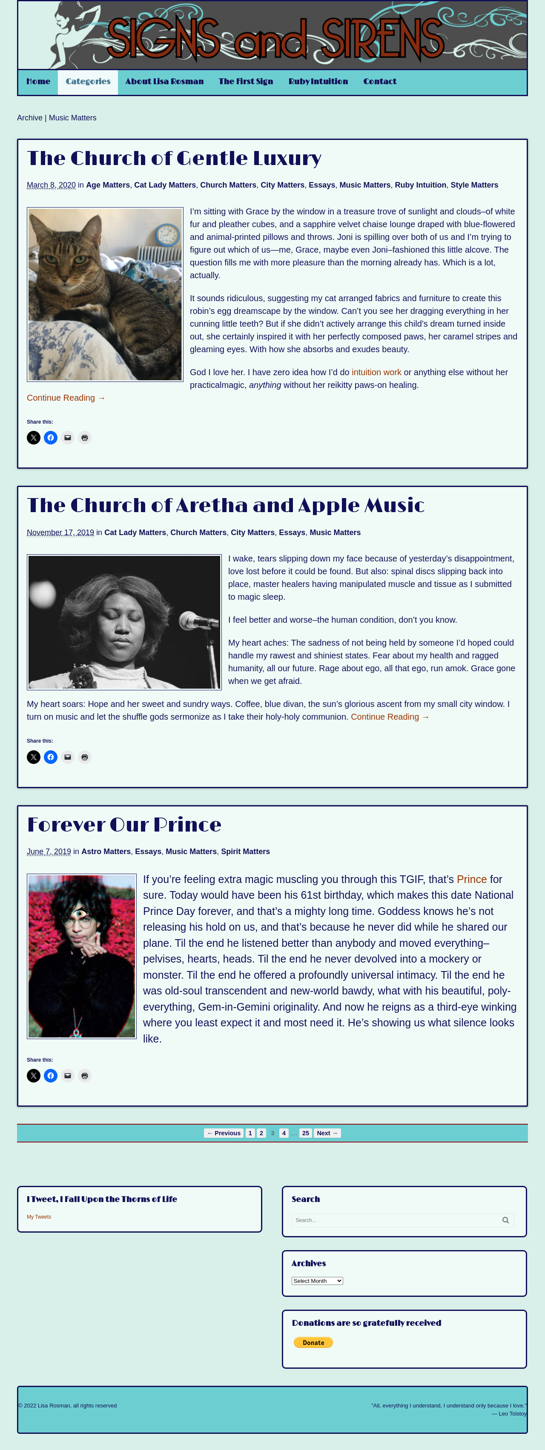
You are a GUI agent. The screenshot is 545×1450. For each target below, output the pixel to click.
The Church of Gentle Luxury (174, 159)
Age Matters (108, 185)
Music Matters (364, 185)
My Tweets (39, 1217)
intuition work (377, 372)
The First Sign (246, 82)
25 (305, 1133)
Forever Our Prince (124, 826)
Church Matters (228, 185)
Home (38, 82)
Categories (88, 82)
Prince (472, 879)
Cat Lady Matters (165, 185)
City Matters (282, 185)
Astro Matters (106, 851)
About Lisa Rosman (165, 82)
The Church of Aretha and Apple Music (226, 506)
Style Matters (474, 185)
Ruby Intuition (318, 82)
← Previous (224, 1133)
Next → (327, 1133)
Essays (322, 185)
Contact (379, 82)
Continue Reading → (66, 397)
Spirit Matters (245, 851)
